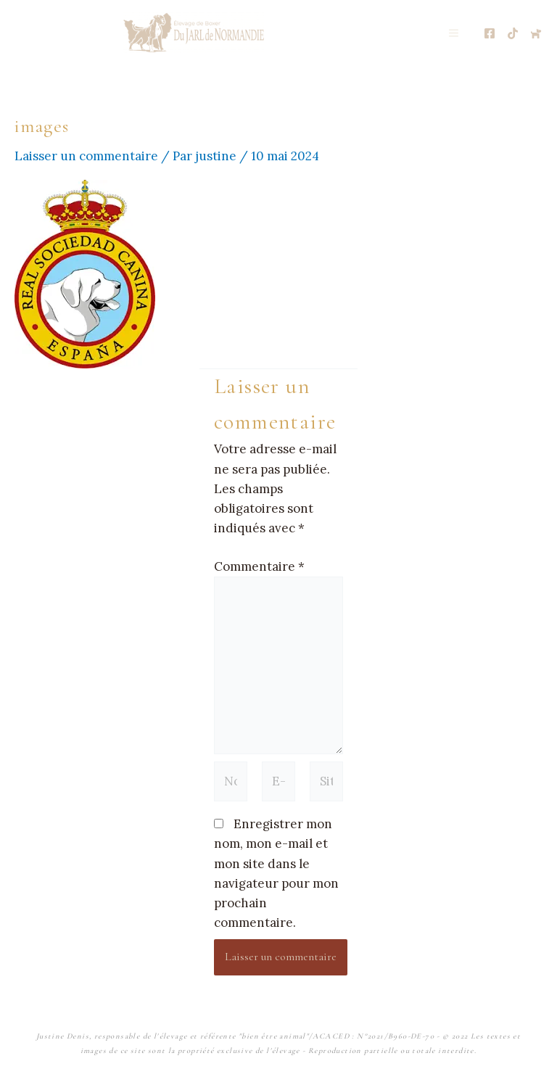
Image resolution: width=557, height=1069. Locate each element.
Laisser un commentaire (86, 156)
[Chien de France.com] (535, 33)
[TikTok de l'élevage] (512, 33)
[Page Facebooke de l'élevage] (489, 33)
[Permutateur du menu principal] (454, 33)
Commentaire (259, 566)
